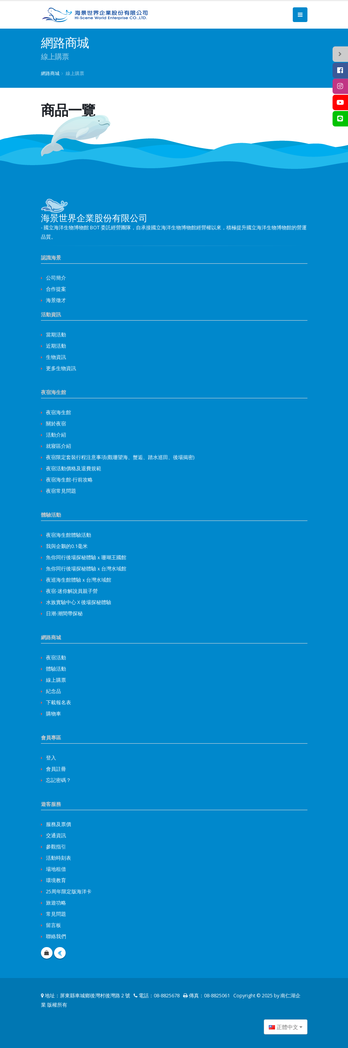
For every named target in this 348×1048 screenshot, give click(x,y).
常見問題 (56, 914)
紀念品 (53, 691)
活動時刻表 (58, 858)
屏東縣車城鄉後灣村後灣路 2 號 (95, 995)
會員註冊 (56, 769)
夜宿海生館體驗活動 (68, 535)
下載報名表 (58, 702)
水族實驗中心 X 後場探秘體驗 (78, 602)
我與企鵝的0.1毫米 (67, 546)
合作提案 (56, 289)
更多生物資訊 (61, 368)
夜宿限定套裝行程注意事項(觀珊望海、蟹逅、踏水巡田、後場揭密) (120, 457)
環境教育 (56, 880)
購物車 (53, 713)
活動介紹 (56, 435)
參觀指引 (56, 846)
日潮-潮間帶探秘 (64, 613)
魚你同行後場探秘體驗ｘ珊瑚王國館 (86, 557)
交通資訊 (56, 835)
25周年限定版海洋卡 (69, 891)
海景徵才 (56, 300)
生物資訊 (56, 357)
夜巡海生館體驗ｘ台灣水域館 (78, 580)
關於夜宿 (56, 423)
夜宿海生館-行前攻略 (69, 479)
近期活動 (56, 346)
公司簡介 (56, 278)
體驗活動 (56, 669)
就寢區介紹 (58, 446)
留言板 (53, 925)
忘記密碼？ (58, 780)
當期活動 (56, 334)
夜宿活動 (56, 657)
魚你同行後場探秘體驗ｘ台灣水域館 (86, 568)
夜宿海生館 (58, 412)
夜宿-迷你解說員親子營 (72, 591)
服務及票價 (58, 824)
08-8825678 (167, 995)
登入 (51, 757)
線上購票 (56, 680)
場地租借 (56, 869)
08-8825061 (217, 995)
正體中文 (283, 1027)
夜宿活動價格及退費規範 (73, 468)
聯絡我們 (56, 936)
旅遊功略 (56, 903)
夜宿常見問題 (61, 491)
